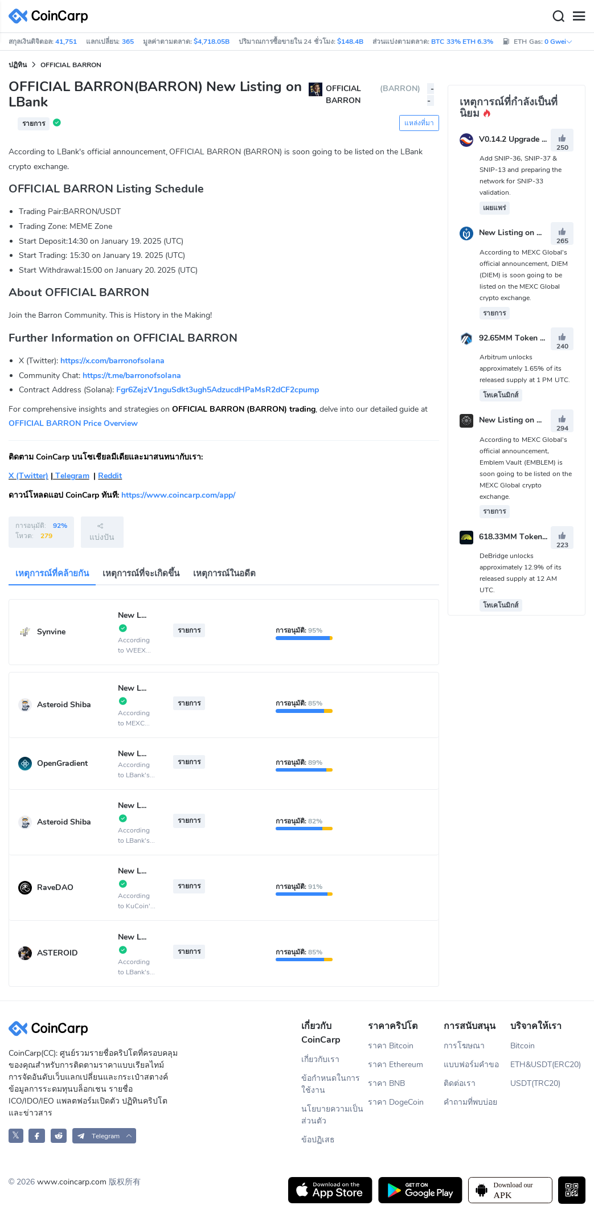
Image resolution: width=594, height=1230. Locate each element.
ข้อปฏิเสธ (318, 1139)
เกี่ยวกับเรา (320, 1059)
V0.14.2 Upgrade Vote (519, 139)
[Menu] (578, 16)
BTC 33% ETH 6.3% (462, 41)
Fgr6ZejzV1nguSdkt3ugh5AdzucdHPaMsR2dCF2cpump (217, 389)
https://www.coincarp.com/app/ (178, 495)
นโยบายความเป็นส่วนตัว (332, 1115)
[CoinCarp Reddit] (59, 1136)
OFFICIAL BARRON (70, 64)
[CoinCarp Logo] (51, 16)
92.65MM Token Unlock (522, 338)
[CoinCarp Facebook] (36, 1136)
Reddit (110, 475)
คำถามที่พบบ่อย (470, 1102)
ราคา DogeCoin (396, 1102)
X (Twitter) (28, 475)
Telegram (71, 475)
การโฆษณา (464, 1045)
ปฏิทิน (18, 64)
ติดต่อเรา (460, 1083)
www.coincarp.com (71, 1181)
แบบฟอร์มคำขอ (471, 1064)
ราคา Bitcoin (390, 1045)
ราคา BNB (386, 1083)
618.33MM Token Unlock (524, 536)
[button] (104, 1135)
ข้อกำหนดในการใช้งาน (330, 1084)
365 (128, 41)
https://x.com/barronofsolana (112, 360)
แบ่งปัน (101, 532)
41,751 (66, 41)
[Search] (558, 16)
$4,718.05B (212, 41)
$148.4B (350, 41)
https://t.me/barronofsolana (132, 375)
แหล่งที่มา (419, 123)
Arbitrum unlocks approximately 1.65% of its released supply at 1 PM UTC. (525, 368)
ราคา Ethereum (395, 1064)
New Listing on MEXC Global (531, 233)
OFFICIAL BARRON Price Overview (73, 423)
